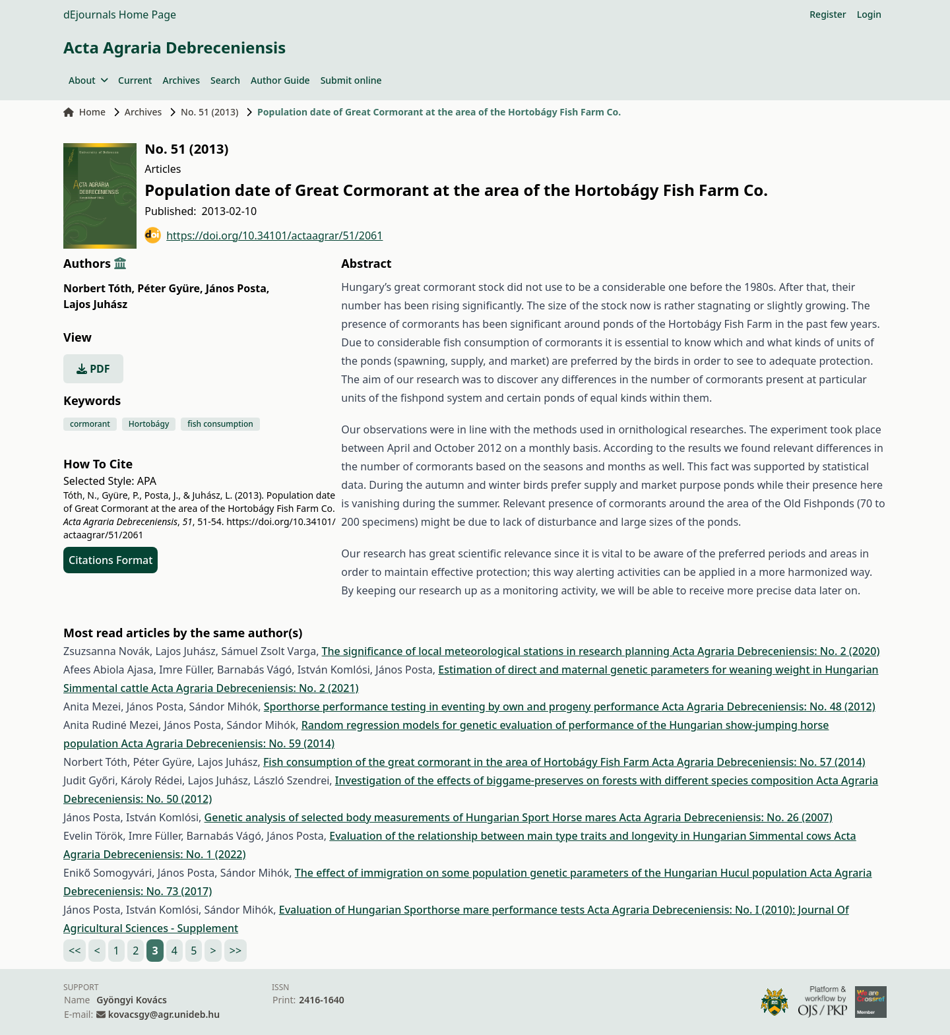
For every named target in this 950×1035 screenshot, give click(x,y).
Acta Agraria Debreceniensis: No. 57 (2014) (758, 762)
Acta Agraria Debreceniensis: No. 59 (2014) (227, 743)
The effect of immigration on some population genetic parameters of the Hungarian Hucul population (552, 872)
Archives (180, 80)
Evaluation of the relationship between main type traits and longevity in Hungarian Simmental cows (581, 836)
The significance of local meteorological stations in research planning (497, 651)
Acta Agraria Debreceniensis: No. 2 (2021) (254, 688)
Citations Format (110, 560)
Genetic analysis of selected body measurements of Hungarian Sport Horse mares (412, 817)
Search (225, 80)
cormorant (90, 423)
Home (84, 112)
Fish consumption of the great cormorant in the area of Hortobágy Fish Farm (457, 762)
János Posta (238, 288)
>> (235, 950)
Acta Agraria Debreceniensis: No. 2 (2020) (775, 651)
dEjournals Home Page (119, 14)
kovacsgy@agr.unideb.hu (164, 1014)
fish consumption (220, 423)
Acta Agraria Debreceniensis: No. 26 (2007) (725, 817)
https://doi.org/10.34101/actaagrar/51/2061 (263, 235)
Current (135, 80)
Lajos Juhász (95, 304)
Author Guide (280, 80)
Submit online (351, 80)
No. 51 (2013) (209, 112)
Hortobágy (149, 423)
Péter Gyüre (170, 288)
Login (869, 14)
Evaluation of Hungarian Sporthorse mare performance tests (433, 909)
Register (827, 14)
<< (74, 950)
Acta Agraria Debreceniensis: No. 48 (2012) (768, 706)
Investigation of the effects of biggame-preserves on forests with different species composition (576, 780)
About (88, 80)
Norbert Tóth (99, 288)
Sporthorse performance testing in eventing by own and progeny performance (463, 706)
